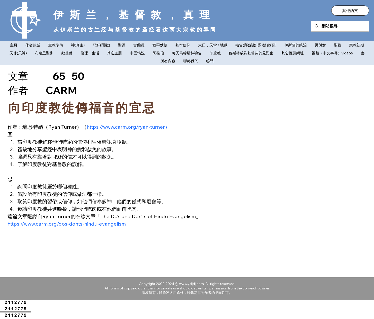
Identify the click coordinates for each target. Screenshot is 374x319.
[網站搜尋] (340, 26)
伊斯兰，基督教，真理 (134, 14)
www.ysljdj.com (191, 283)
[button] (350, 10)
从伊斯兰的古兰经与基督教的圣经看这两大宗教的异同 (135, 29)
